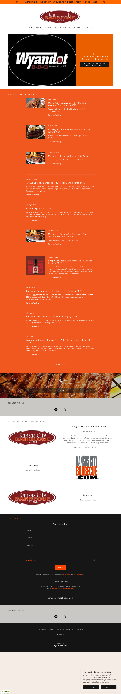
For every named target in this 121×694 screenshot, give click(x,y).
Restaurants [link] (51, 28)
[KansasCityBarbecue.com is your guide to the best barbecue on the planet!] (60, 2)
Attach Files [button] (32, 560)
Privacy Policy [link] (66, 574)
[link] (61, 17)
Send (60, 568)
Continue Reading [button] (54, 115)
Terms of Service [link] (77, 574)
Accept (109, 687)
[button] (61, 364)
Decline (91, 687)
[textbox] (60, 530)
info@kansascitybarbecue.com (93, 447)
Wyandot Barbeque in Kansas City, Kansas (95, 64)
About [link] (39, 28)
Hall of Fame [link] (75, 28)
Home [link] (30, 28)
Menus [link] (63, 28)
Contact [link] (89, 28)
